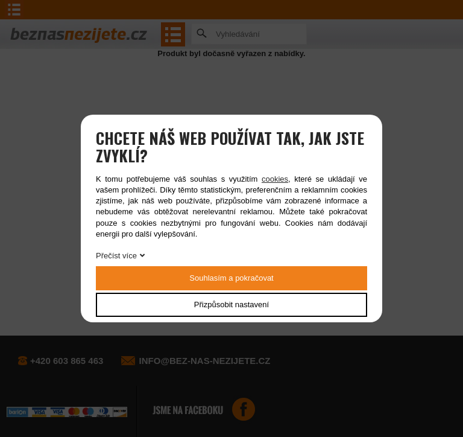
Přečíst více (116, 255)
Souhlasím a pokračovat (231, 277)
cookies (275, 178)
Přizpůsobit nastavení (231, 304)
